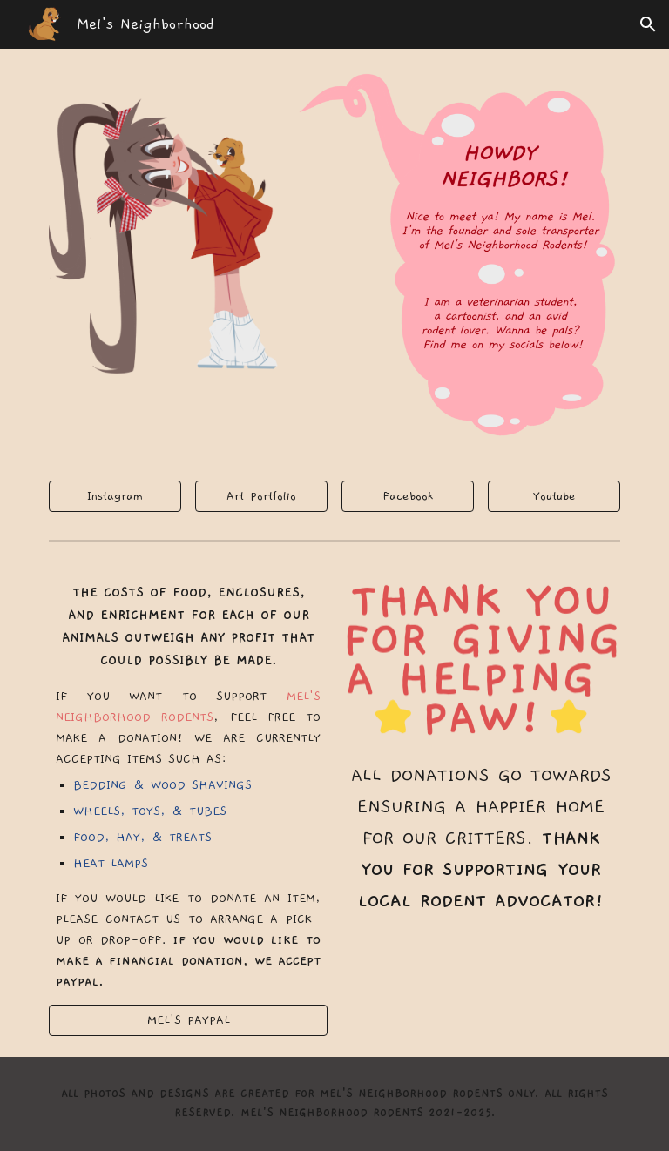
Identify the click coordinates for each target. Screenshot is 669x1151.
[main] (188, 787)
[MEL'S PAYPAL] (188, 1020)
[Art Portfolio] (261, 496)
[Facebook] (407, 496)
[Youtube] (553, 496)
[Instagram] (114, 496)
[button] (648, 24)
